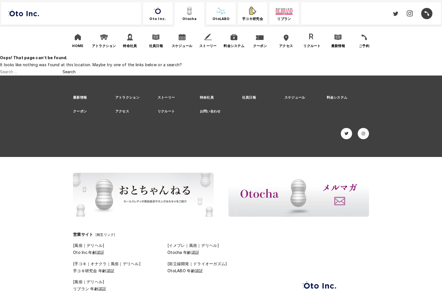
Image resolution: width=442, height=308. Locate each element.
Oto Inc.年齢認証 (88, 252)
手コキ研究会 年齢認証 (93, 270)
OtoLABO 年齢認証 (185, 270)
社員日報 (249, 97)
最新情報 (80, 97)
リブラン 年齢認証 (90, 288)
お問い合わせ (210, 111)
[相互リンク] (105, 234)
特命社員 (207, 97)
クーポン (80, 111)
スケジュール (294, 97)
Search (69, 71)
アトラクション (127, 97)
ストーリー (166, 97)
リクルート (166, 111)
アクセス (122, 111)
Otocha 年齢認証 (183, 252)
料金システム (337, 97)
